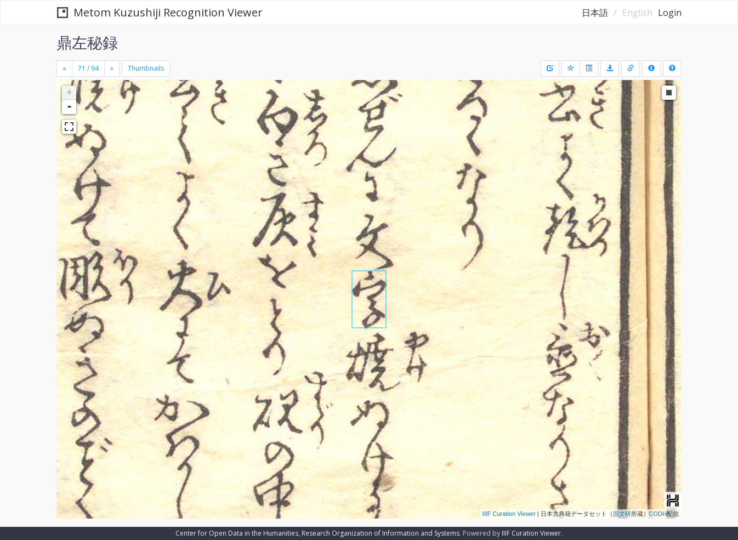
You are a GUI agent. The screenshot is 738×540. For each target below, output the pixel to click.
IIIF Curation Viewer (509, 513)
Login (670, 13)
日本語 (595, 13)
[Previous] (64, 68)
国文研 (622, 513)
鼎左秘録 (87, 42)
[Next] (112, 68)
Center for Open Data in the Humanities (236, 533)
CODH (658, 513)
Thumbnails (146, 68)
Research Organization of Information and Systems (380, 533)
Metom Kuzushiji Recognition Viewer (160, 12)
